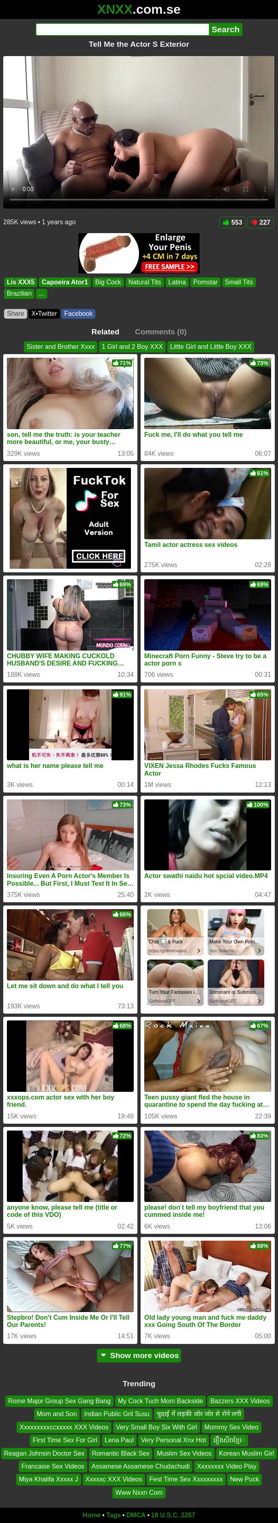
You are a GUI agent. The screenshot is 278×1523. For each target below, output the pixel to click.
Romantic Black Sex (121, 1453)
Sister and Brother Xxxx (61, 346)
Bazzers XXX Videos (240, 1401)
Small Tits (239, 282)
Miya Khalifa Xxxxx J (48, 1479)
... (41, 293)
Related (105, 332)
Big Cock (108, 282)
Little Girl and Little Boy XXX (210, 346)
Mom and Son (57, 1413)
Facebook (78, 313)
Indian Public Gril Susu (117, 1413)
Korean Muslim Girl (246, 1453)
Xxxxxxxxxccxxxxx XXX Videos (63, 1427)
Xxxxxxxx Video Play (226, 1466)
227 (260, 222)
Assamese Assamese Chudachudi (141, 1466)
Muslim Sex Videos (184, 1453)
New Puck (244, 1479)
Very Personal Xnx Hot (173, 1440)
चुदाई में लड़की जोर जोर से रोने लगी (199, 1413)
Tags (113, 1515)
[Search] (122, 29)
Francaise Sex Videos (52, 1466)
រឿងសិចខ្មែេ (229, 1440)
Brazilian (19, 293)
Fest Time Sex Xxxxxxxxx (186, 1479)
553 (232, 222)
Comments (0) (161, 332)
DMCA (135, 1515)
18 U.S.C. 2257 (173, 1515)
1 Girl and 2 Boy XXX (132, 346)
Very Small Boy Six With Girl (156, 1427)
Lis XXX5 (20, 282)
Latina (177, 282)
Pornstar (205, 282)
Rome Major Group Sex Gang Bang (59, 1401)
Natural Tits (144, 282)
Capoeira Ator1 (65, 282)
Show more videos (139, 1355)
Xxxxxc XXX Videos (114, 1479)
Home (92, 1515)
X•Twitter (44, 313)
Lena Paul (119, 1440)
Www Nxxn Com (138, 1492)
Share (15, 313)
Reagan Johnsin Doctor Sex (44, 1453)
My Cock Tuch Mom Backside (160, 1401)
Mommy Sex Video (231, 1427)
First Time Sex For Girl (65, 1440)
